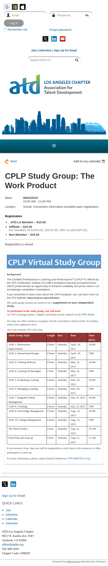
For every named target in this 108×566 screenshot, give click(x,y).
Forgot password (60, 29)
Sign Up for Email (13, 495)
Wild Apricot (73, 561)
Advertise (45, 50)
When (8, 197)
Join (34, 50)
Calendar (12, 519)
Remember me (17, 29)
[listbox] (90, 161)
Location (10, 206)
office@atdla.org (12, 544)
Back (13, 161)
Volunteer (12, 523)
